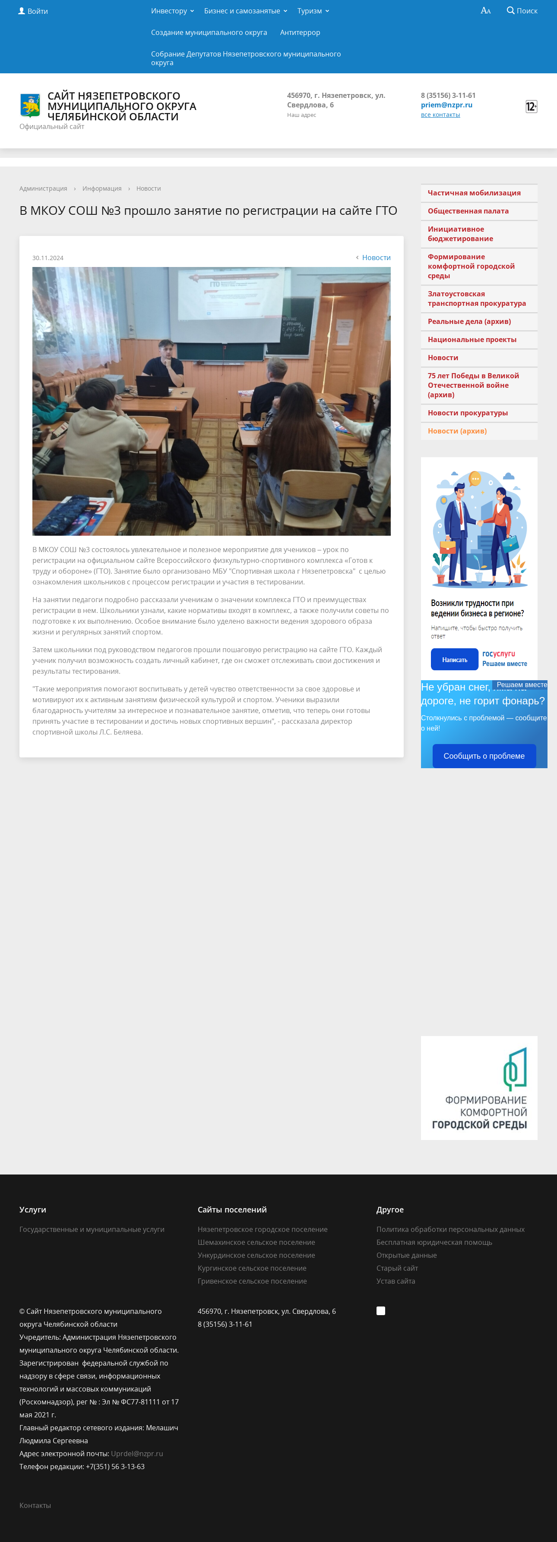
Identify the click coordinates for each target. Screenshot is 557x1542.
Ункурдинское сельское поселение (256, 1255)
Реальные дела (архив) (469, 321)
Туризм (309, 11)
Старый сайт (397, 1268)
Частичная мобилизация (474, 193)
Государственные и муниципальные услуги (92, 1229)
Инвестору (169, 11)
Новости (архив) (457, 431)
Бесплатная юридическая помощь (434, 1242)
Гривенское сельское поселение (252, 1281)
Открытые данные (407, 1255)
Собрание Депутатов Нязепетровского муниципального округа (246, 58)
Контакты (35, 1505)
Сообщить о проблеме (484, 756)
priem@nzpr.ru (447, 105)
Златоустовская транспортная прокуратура (477, 298)
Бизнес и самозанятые (242, 11)
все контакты (440, 114)
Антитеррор (300, 32)
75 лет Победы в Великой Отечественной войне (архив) (473, 385)
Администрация (43, 188)
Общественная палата (468, 211)
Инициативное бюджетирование (460, 233)
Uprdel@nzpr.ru (137, 1453)
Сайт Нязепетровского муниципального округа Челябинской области (107, 106)
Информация (102, 188)
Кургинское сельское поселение (252, 1268)
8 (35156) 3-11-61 (448, 95)
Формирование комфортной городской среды (471, 266)
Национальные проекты (472, 339)
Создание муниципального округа (209, 32)
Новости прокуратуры (468, 413)
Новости (148, 188)
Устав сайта (396, 1281)
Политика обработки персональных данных (451, 1229)
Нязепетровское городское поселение (263, 1229)
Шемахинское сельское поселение (256, 1242)
